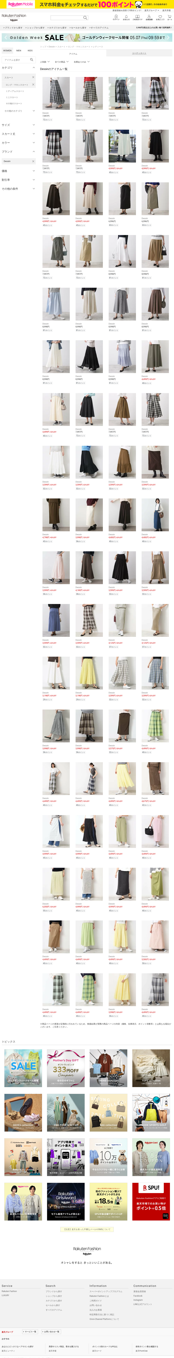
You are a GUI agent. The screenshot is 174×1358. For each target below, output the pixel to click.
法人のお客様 (96, 1301)
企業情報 (5, 1350)
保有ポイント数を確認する (147, 1338)
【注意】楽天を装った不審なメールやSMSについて (87, 1220)
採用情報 (49, 1350)
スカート (8, 77)
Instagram (138, 1291)
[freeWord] (19, 59)
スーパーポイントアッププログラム (106, 1283)
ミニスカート (12, 97)
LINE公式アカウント (143, 1295)
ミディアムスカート (15, 91)
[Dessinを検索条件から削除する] (33, 161)
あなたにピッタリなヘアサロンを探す (18, 1338)
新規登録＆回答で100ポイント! (127, 10)
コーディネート (139, 53)
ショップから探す (54, 1287)
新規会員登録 (140, 1283)
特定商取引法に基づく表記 (102, 1306)
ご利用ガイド (96, 1292)
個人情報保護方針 (19, 1350)
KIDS (30, 50)
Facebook (138, 1287)
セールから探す (53, 1296)
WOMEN (7, 50)
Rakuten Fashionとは (99, 1287)
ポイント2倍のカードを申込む (105, 1338)
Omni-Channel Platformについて (104, 1310)
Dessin (52, 47)
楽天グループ (150, 10)
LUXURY (5, 1286)
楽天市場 (166, 10)
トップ (43, 47)
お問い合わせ (96, 1296)
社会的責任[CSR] (36, 1350)
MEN (18, 50)
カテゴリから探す (54, 1292)
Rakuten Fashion (9, 1282)
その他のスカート (14, 103)
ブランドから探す (54, 1283)
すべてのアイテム (54, 1301)
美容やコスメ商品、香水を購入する (64, 1338)
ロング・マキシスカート (17, 85)
